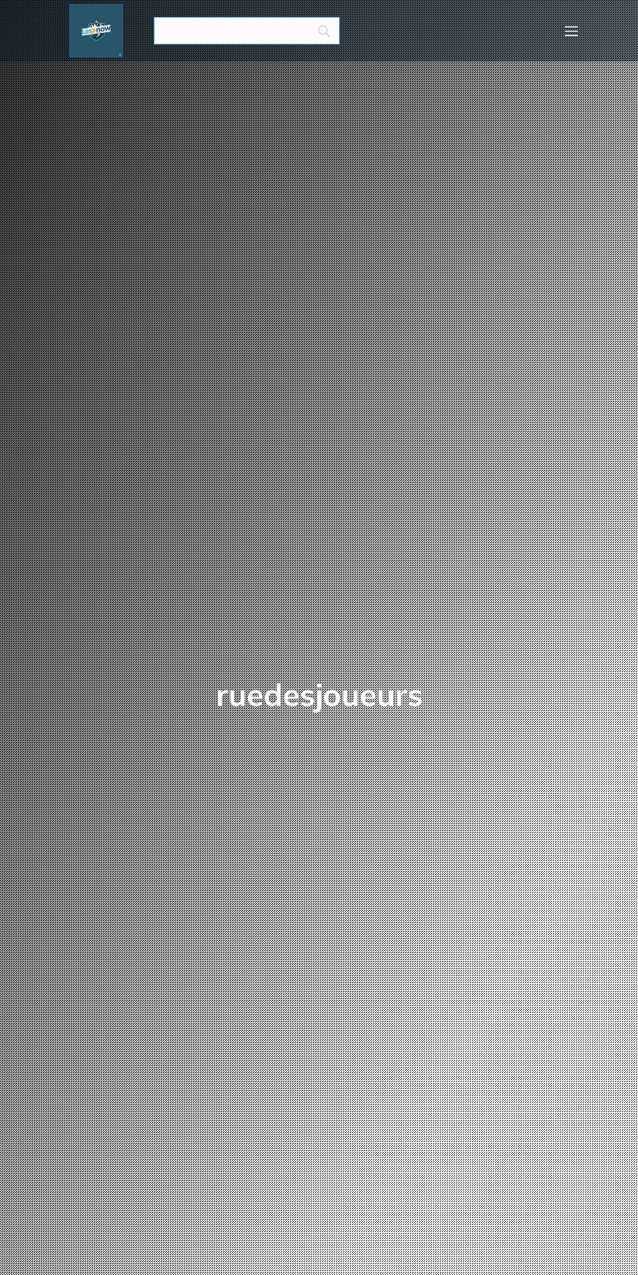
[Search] (247, 31)
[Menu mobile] (571, 31)
